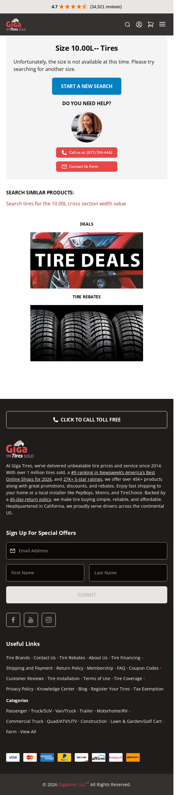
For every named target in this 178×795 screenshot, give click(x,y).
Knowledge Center (56, 689)
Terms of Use (96, 678)
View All (28, 731)
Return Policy (69, 668)
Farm (11, 731)
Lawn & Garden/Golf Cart (136, 721)
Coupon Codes (144, 668)
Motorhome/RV (112, 711)
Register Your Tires (110, 689)
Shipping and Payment (29, 668)
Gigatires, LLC (74, 784)
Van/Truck (65, 711)
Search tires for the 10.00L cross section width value (66, 203)
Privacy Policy (19, 689)
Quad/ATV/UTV (62, 721)
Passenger (16, 711)
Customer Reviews (25, 678)
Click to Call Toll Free (91, 419)
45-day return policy (30, 499)
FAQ (121, 668)
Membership (100, 668)
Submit (87, 594)
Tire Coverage (128, 678)
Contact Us (45, 658)
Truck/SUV (41, 711)
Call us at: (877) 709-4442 (86, 152)
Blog (82, 689)
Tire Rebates (72, 658)
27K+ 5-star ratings (82, 479)
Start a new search (86, 86)
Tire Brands (18, 658)
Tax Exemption (149, 689)
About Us (98, 658)
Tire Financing (125, 658)
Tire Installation (63, 678)
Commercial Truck (24, 721)
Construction (94, 721)
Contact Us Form (79, 167)
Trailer (86, 711)
